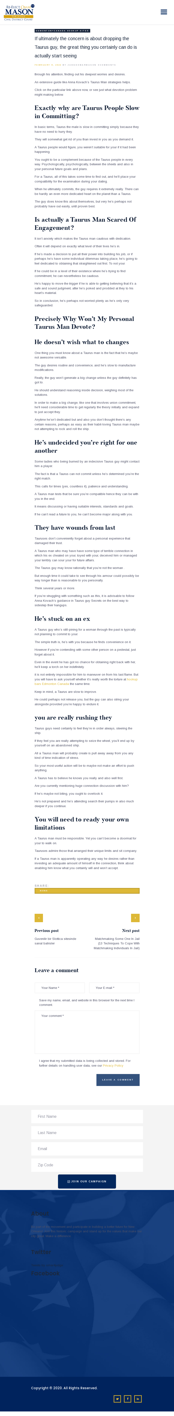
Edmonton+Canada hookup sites (62, 31)
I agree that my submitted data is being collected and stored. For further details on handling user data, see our (85, 1063)
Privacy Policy (113, 1065)
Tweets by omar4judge (47, 1265)
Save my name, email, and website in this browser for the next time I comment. (86, 1002)
